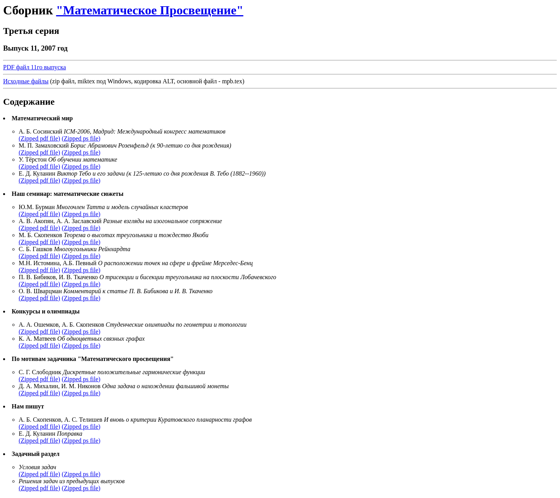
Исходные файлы (26, 81)
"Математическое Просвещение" (149, 10)
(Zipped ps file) (81, 138)
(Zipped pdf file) (39, 138)
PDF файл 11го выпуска (34, 67)
